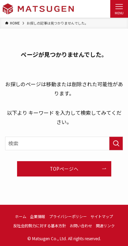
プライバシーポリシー (68, 216)
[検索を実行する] (116, 143)
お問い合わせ (81, 225)
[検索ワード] (64, 143)
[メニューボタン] (119, 9)
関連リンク (105, 225)
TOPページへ (64, 168)
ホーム (20, 216)
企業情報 (37, 216)
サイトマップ (101, 216)
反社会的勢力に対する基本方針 (39, 225)
